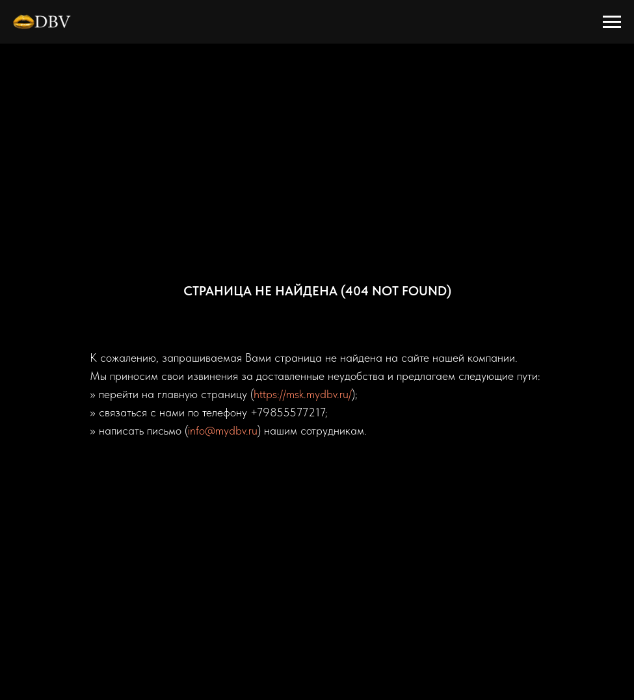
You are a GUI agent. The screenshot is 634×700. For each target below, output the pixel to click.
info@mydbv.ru (223, 430)
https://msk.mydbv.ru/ (303, 394)
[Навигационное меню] (612, 22)
